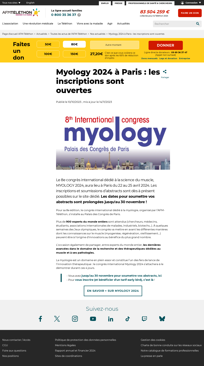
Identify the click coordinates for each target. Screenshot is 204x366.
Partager (165, 73)
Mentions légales (65, 345)
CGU (5, 345)
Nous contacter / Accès (16, 340)
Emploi (105, 3)
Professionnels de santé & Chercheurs (150, 3)
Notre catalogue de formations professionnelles (170, 350)
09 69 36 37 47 (179, 52)
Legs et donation (168, 58)
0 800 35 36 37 (63, 15)
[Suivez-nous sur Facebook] (40, 321)
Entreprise (184, 58)
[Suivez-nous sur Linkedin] (110, 321)
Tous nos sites (11, 2)
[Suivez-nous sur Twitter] (57, 321)
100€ (48, 54)
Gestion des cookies (153, 340)
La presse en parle (152, 356)
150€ (74, 54)
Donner (165, 45)
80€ (74, 44)
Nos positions (10, 356)
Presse (118, 3)
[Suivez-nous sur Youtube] (93, 320)
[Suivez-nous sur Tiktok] (128, 321)
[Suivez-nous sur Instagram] (75, 321)
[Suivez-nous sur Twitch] (144, 321)
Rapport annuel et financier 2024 (75, 350)
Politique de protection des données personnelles (85, 340)
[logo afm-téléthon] (21, 16)
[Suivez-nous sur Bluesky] (162, 321)
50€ (48, 44)
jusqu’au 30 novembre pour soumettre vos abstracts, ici (121, 275)
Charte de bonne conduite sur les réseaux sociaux (171, 345)
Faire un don (190, 13)
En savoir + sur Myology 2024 (113, 291)
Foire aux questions (14, 350)
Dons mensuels (149, 58)
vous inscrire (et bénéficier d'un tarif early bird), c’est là (114, 280)
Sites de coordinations (68, 356)
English (30, 2)
